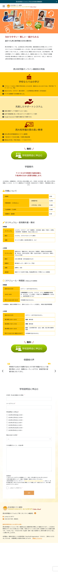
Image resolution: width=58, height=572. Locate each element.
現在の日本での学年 (12, 436)
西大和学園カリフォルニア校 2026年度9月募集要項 (29, 1)
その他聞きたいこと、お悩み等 (14, 446)
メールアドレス (11, 404)
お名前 (15, 396)
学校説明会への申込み (12, 412)
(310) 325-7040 (9, 519)
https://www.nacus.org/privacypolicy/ (34, 481)
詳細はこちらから (37, 539)
